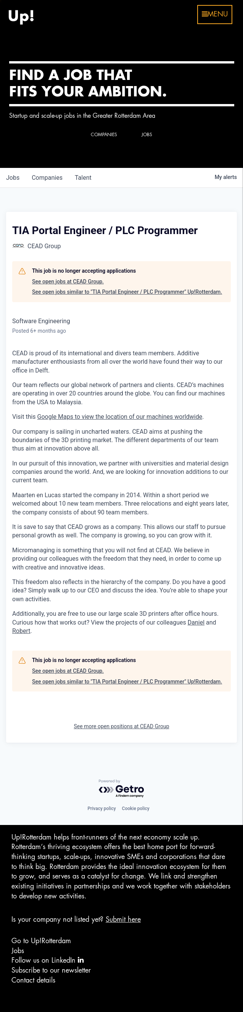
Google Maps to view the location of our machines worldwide (120, 416)
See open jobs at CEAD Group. (68, 281)
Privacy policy (101, 808)
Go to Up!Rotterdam (41, 940)
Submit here (123, 919)
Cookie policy (136, 808)
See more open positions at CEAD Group (121, 726)
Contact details (33, 980)
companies (47, 177)
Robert (21, 631)
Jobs (17, 950)
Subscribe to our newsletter (51, 970)
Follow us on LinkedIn (47, 960)
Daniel (196, 622)
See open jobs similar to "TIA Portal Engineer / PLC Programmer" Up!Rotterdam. (127, 292)
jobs (12, 177)
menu (215, 14)
